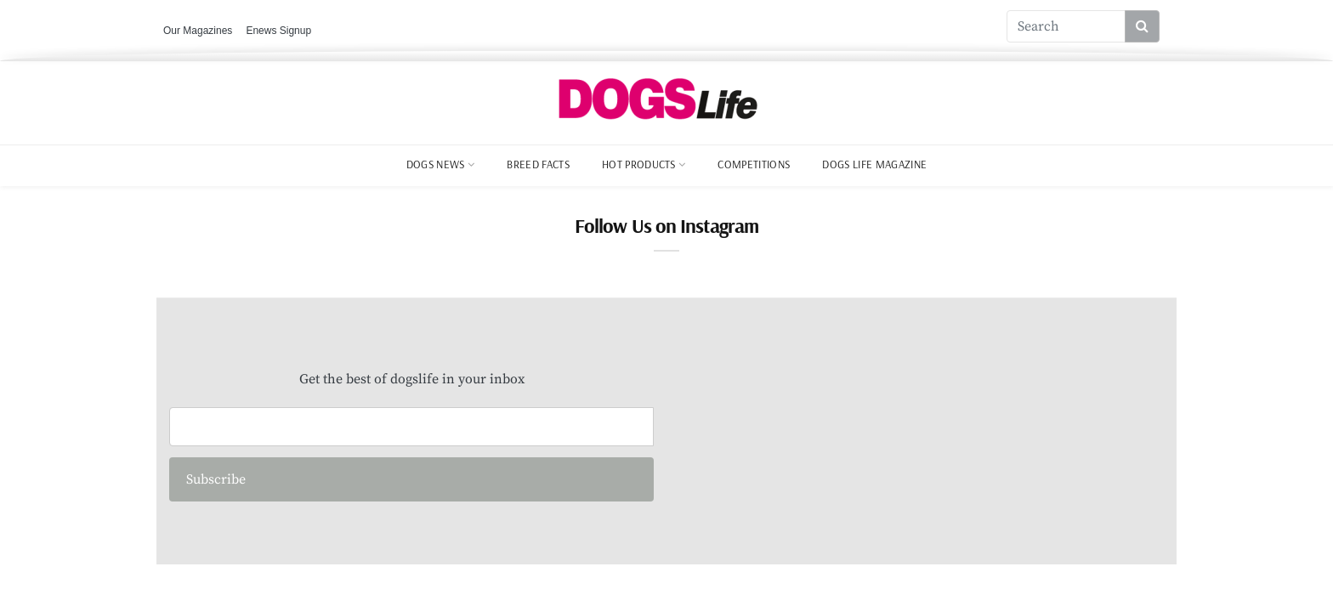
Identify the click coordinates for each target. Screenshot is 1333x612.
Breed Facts (538, 164)
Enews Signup (278, 31)
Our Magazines (197, 31)
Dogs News (435, 164)
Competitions (754, 164)
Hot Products (639, 164)
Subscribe (216, 479)
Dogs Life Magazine (874, 164)
